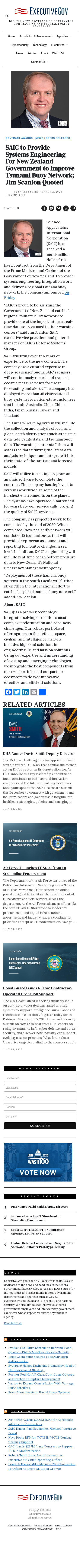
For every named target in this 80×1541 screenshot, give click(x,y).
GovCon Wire (43, 1525)
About (44, 53)
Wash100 (58, 53)
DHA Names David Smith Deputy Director (39, 753)
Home (11, 36)
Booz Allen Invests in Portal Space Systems (39, 1392)
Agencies (62, 36)
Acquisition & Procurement (36, 36)
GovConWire (28, 1411)
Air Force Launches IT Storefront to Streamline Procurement (36, 1218)
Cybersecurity (20, 44)
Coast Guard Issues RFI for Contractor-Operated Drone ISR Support (38, 1231)
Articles (31, 53)
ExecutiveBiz (30, 1339)
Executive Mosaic (19, 1525)
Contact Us (38, 61)
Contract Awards (19, 138)
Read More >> (13, 1323)
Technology (40, 44)
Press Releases (58, 138)
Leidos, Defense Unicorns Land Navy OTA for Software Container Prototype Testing (42, 1245)
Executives (57, 44)
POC (58, 1529)
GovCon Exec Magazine (37, 1529)
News (19, 53)
